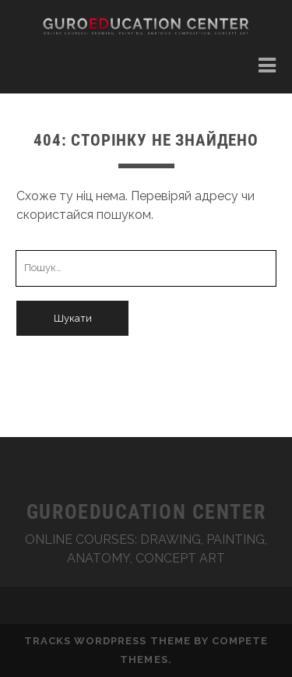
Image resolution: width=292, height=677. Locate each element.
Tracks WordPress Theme (107, 641)
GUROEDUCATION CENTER (146, 512)
